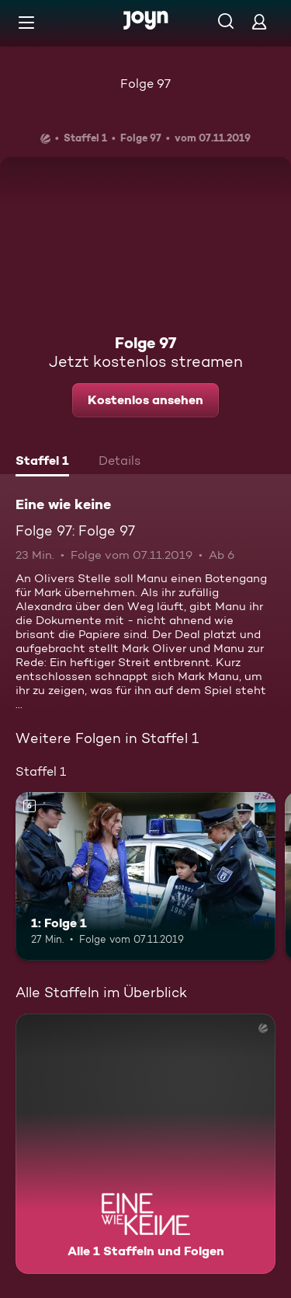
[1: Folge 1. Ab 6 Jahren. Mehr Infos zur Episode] (145, 876)
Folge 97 (145, 83)
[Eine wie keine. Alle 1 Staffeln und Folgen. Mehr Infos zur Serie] (145, 1144)
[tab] (42, 462)
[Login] (259, 21)
